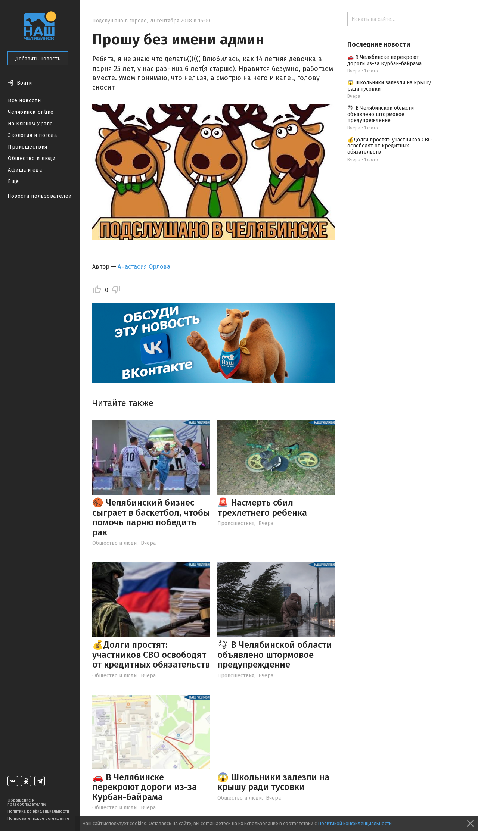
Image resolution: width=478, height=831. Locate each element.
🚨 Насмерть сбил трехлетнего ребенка (262, 507)
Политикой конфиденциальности (355, 823)
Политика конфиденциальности (38, 811)
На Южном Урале (30, 124)
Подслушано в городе (119, 21)
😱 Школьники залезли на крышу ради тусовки (273, 782)
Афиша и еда (25, 170)
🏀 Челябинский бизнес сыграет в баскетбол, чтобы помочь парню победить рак (151, 517)
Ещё (13, 181)
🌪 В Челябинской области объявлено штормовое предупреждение (274, 655)
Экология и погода (32, 135)
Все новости (24, 100)
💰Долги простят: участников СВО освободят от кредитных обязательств (151, 655)
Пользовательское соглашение (38, 818)
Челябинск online (31, 112)
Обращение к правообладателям (26, 802)
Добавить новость (37, 59)
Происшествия (27, 147)
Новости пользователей (39, 196)
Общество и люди (31, 158)
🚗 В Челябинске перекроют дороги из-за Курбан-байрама (144, 787)
